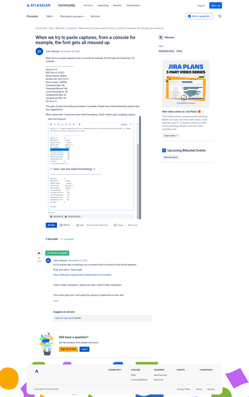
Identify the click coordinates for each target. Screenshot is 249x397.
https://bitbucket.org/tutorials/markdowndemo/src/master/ (82, 275)
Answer (51, 225)
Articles (95, 16)
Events (117, 5)
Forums (88, 5)
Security (211, 389)
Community (66, 5)
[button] (93, 167)
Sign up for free (68, 349)
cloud (179, 51)
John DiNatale (53, 51)
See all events (171, 157)
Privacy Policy (183, 389)
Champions (133, 5)
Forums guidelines (139, 379)
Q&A (50, 16)
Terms (199, 389)
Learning (103, 5)
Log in (201, 5)
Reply (56, 301)
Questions (72, 28)
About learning (160, 375)
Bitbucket (60, 28)
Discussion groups (72, 16)
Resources (158, 379)
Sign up (215, 5)
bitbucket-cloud (166, 51)
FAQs (133, 375)
